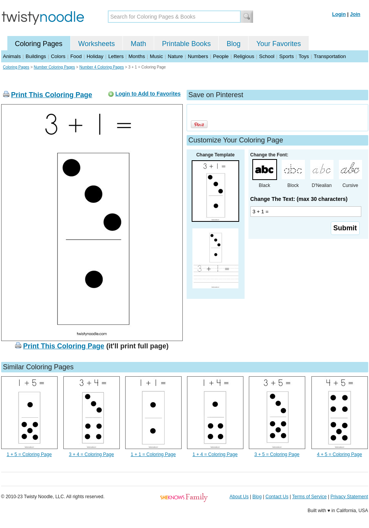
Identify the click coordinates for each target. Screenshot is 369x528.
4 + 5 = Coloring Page (339, 454)
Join (355, 14)
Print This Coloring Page (51, 95)
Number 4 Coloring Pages (101, 67)
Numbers (198, 56)
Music (156, 56)
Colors (58, 56)
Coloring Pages (39, 44)
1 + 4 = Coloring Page (215, 454)
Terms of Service (309, 496)
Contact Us (276, 496)
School (267, 56)
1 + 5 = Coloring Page (29, 454)
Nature (175, 56)
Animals (12, 56)
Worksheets (96, 44)
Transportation (330, 56)
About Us (239, 496)
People (220, 56)
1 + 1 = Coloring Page (153, 454)
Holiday (95, 56)
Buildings (36, 56)
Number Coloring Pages (54, 67)
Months (137, 56)
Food (76, 56)
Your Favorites (278, 44)
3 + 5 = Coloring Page (276, 454)
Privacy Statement (349, 496)
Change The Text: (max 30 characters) (299, 199)
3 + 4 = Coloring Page (91, 454)
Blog (233, 44)
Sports (286, 56)
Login (339, 14)
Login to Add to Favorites (147, 94)
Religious (243, 56)
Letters (116, 56)
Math (138, 44)
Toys (304, 56)
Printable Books (186, 44)
